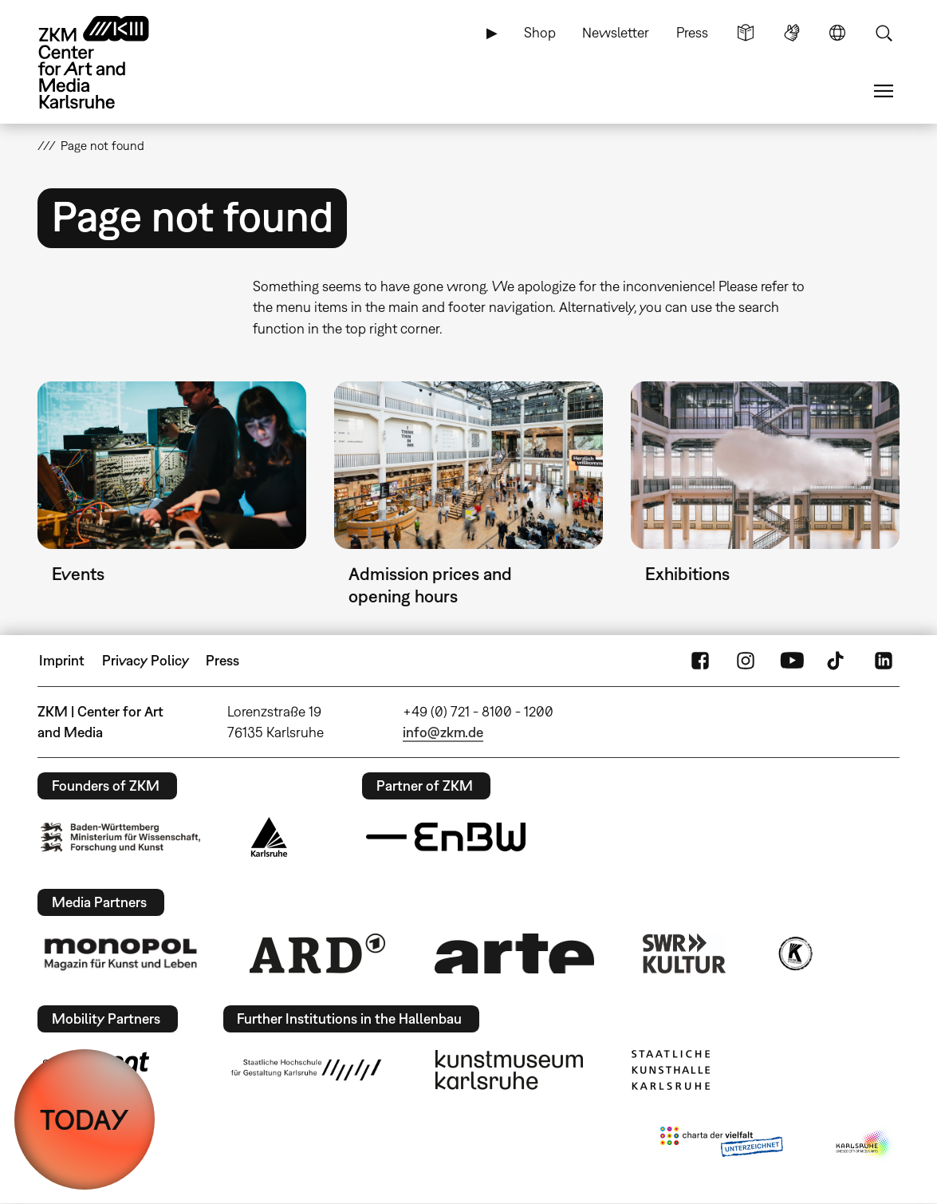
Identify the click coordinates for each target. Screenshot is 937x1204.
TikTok (837, 660)
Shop (540, 32)
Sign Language (792, 32)
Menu (884, 91)
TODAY (84, 1119)
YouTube (792, 660)
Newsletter (615, 32)
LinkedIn (884, 660)
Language (837, 32)
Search (884, 32)
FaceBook (700, 660)
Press (692, 32)
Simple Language (746, 32)
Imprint (62, 660)
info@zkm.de (443, 732)
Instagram (746, 660)
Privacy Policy (145, 660)
